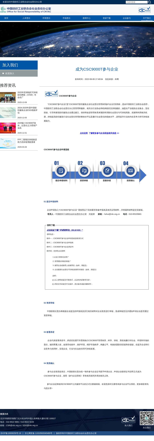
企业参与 (127, 18)
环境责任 (46, 18)
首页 (6, 18)
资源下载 (107, 18)
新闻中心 (87, 18)
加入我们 (128, 425)
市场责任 (66, 18)
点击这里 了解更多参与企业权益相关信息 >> (99, 133)
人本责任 (26, 18)
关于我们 (147, 18)
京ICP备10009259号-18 (10, 433)
